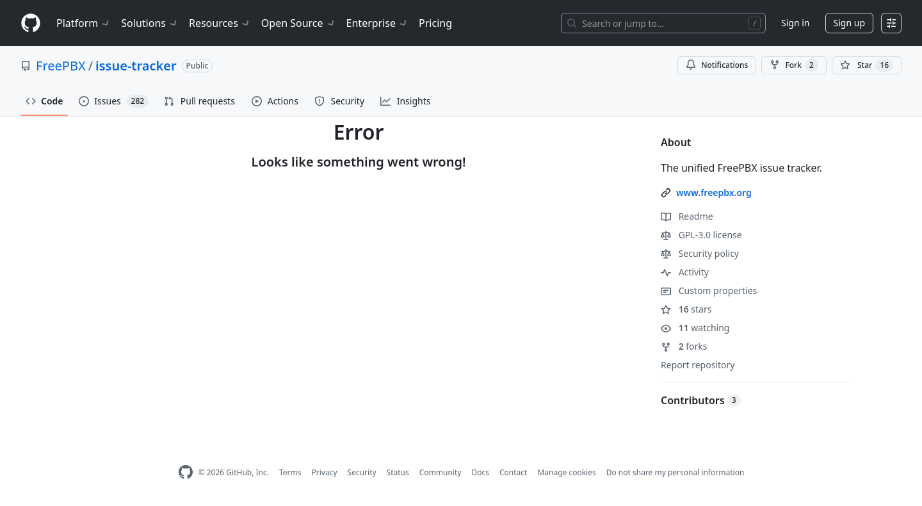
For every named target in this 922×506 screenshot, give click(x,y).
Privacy (324, 472)
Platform (83, 23)
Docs (480, 472)
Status (398, 472)
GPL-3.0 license (701, 235)
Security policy (700, 253)
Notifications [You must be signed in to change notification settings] (717, 65)
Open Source (298, 23)
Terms (290, 472)
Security (362, 472)
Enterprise (377, 23)
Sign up (849, 23)
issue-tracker (136, 65)
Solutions (150, 23)
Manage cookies (566, 472)
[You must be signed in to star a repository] (867, 65)
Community (440, 472)
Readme (687, 216)
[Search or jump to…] (663, 23)
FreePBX (61, 65)
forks (684, 346)
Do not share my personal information (675, 472)
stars (686, 309)
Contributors (701, 400)
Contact (513, 472)
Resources (220, 23)
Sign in (795, 23)
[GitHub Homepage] (185, 472)
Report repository (697, 365)
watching (695, 328)
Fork (794, 65)
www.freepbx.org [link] (714, 192)
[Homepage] (30, 23)
